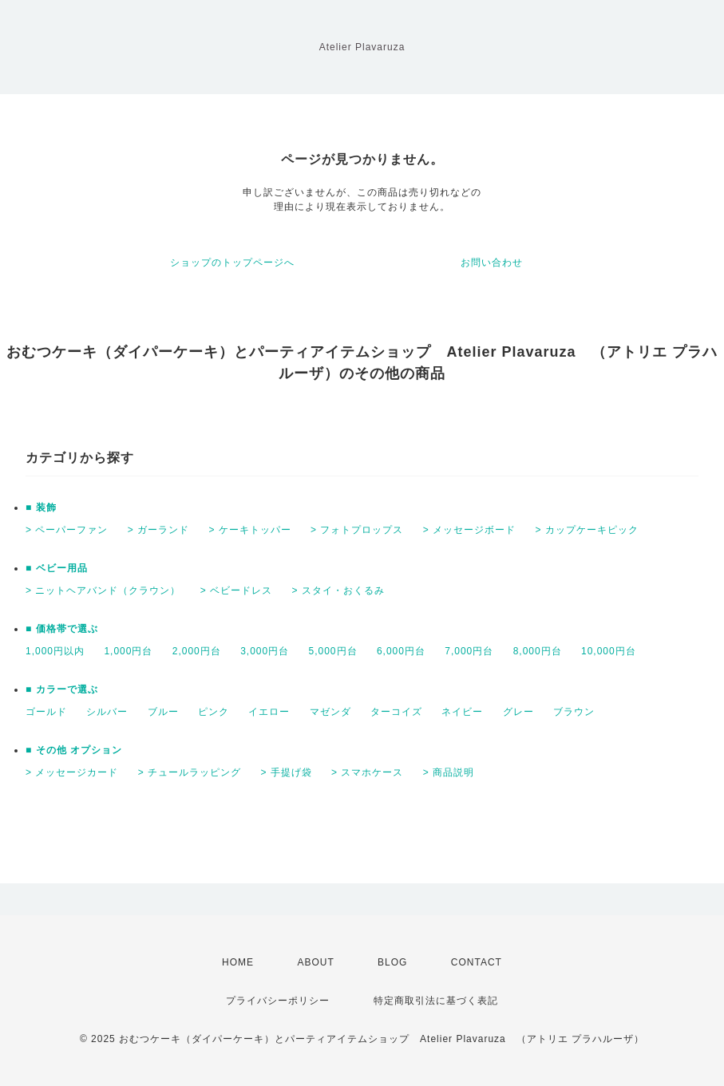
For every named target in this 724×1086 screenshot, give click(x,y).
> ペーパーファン (67, 529)
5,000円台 (333, 651)
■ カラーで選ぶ (62, 689)
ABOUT (315, 962)
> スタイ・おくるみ (337, 590)
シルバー (107, 711)
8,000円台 (537, 651)
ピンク (213, 711)
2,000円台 (196, 651)
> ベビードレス (236, 590)
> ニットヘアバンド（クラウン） (103, 590)
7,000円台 (469, 651)
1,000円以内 (55, 651)
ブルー (163, 711)
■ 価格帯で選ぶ (62, 628)
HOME (238, 962)
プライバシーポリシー (278, 1000)
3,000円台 (264, 651)
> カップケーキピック (586, 529)
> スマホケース (367, 772)
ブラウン (574, 711)
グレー (518, 711)
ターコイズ (396, 711)
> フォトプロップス (357, 529)
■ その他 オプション (74, 750)
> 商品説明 (448, 772)
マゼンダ (330, 711)
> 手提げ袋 (285, 772)
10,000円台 (608, 651)
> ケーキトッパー (249, 529)
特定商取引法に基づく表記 (436, 1000)
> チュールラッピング (189, 772)
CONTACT (476, 962)
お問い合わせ (492, 262)
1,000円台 (128, 651)
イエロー (269, 711)
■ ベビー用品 (57, 568)
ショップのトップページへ (232, 262)
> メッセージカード (72, 772)
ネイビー (462, 711)
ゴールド (46, 711)
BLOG (392, 962)
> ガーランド (158, 529)
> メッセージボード (469, 529)
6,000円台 (401, 651)
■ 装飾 (41, 507)
